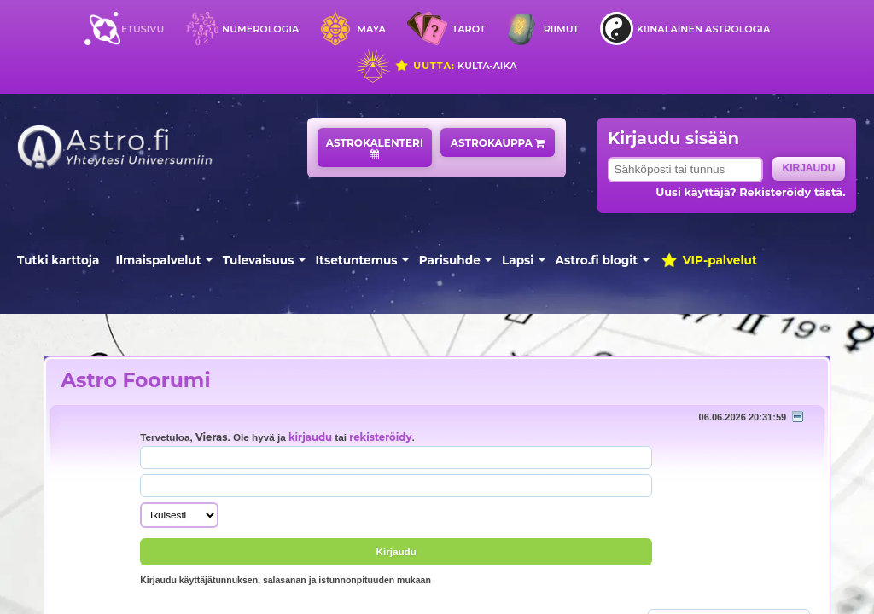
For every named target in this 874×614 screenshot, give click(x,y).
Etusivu (142, 29)
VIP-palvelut (708, 260)
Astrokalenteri (374, 147)
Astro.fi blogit (597, 260)
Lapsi (517, 260)
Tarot (469, 29)
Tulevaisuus (258, 260)
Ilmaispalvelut (158, 260)
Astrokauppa (498, 142)
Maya (371, 29)
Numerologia (260, 29)
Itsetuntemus (357, 260)
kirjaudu (310, 437)
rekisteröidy (380, 437)
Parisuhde (450, 260)
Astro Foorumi (135, 380)
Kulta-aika (455, 66)
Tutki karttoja (58, 260)
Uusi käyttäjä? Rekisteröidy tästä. (750, 192)
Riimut (561, 29)
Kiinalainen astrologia (703, 29)
